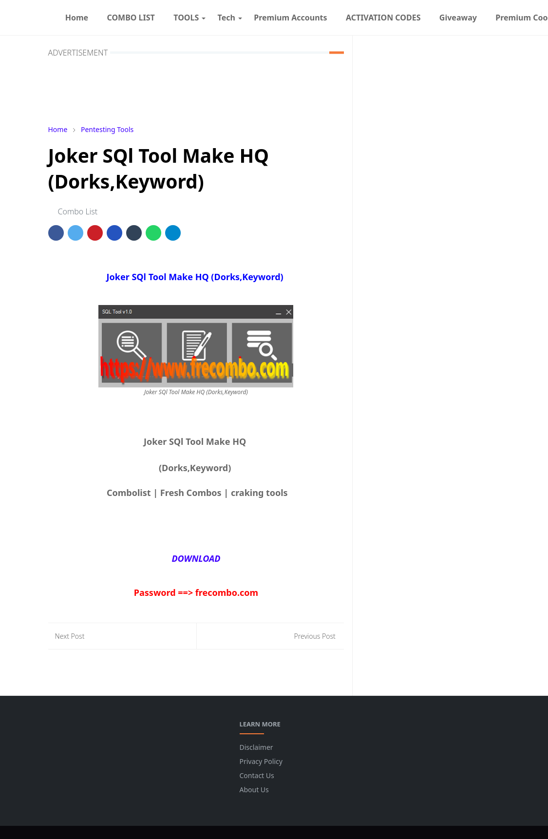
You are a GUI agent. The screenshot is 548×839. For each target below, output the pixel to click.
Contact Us (257, 775)
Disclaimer (256, 747)
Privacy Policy (261, 761)
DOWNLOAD (195, 558)
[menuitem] (77, 17)
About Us (254, 789)
